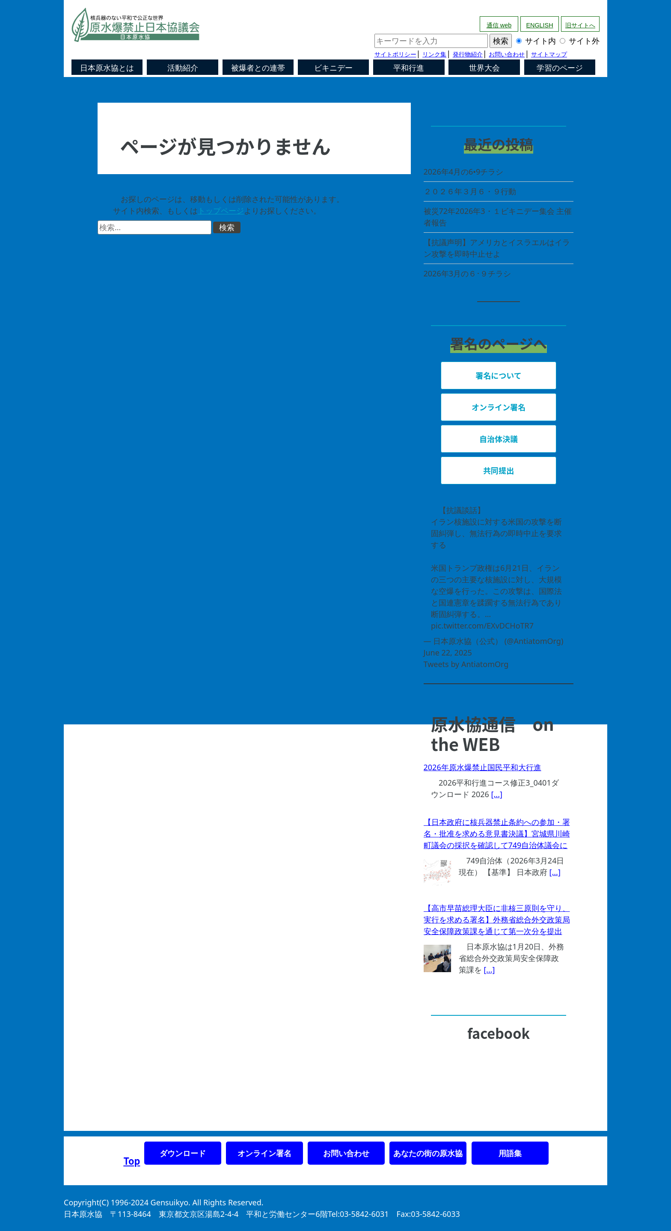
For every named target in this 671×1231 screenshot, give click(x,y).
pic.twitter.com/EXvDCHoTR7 (482, 625)
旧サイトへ (580, 25)
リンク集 (434, 54)
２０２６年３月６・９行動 (470, 191)
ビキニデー (333, 68)
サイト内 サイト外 (487, 41)
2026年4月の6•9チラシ (464, 171)
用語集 (510, 1153)
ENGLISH (539, 25)
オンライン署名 (264, 1153)
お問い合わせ (507, 54)
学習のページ (560, 68)
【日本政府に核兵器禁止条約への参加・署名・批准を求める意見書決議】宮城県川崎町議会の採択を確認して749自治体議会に (497, 833)
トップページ (221, 210)
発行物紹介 (468, 54)
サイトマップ (549, 54)
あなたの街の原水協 (428, 1153)
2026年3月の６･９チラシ (467, 273)
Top (131, 1160)
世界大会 (484, 68)
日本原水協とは (107, 68)
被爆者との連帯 (258, 68)
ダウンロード (183, 1153)
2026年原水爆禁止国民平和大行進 (482, 767)
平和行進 (408, 68)
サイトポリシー (395, 54)
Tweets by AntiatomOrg (466, 664)
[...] (496, 794)
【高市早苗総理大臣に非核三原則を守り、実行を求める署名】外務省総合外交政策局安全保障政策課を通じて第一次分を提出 (497, 919)
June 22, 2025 (448, 652)
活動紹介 (182, 68)
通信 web (499, 25)
